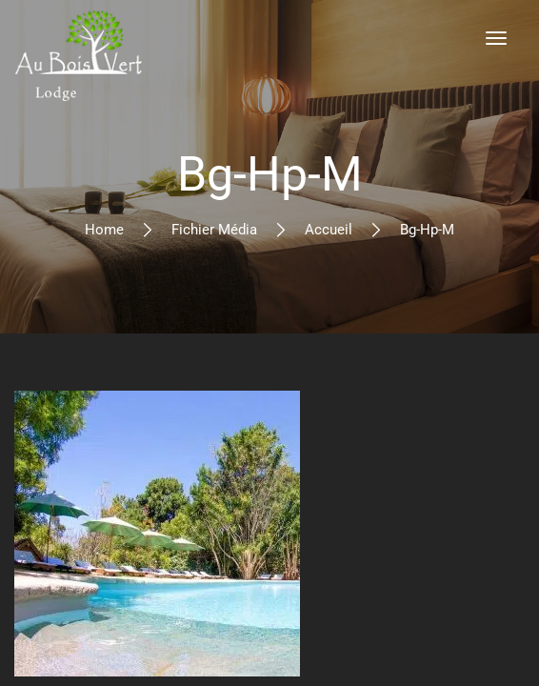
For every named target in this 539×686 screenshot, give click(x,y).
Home (104, 229)
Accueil (328, 229)
